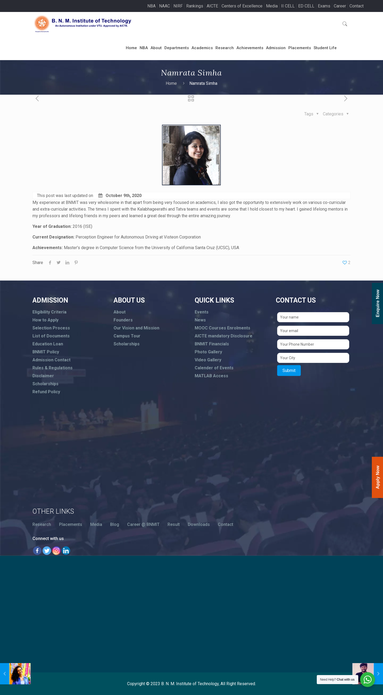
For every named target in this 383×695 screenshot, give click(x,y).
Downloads (199, 524)
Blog (114, 524)
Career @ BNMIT (143, 524)
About (120, 312)
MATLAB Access (211, 375)
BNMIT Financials (212, 343)
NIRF (178, 6)
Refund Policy (46, 391)
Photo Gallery (208, 351)
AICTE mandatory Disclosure (223, 335)
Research (41, 524)
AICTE (212, 6)
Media (272, 6)
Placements (70, 524)
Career (340, 6)
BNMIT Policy (45, 351)
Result (174, 524)
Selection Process (51, 327)
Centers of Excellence (242, 6)
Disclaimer (43, 375)
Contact (356, 6)
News (200, 320)
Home (171, 83)
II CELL (288, 6)
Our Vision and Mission (136, 327)
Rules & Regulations (52, 367)
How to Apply (45, 320)
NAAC (164, 6)
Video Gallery (208, 359)
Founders (123, 320)
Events (202, 312)
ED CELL (306, 6)
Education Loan (47, 343)
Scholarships (45, 383)
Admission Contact (51, 359)
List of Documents (51, 335)
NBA (151, 6)
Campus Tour (127, 335)
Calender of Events (214, 367)
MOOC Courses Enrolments (222, 327)
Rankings (194, 6)
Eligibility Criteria (49, 312)
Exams (324, 6)
